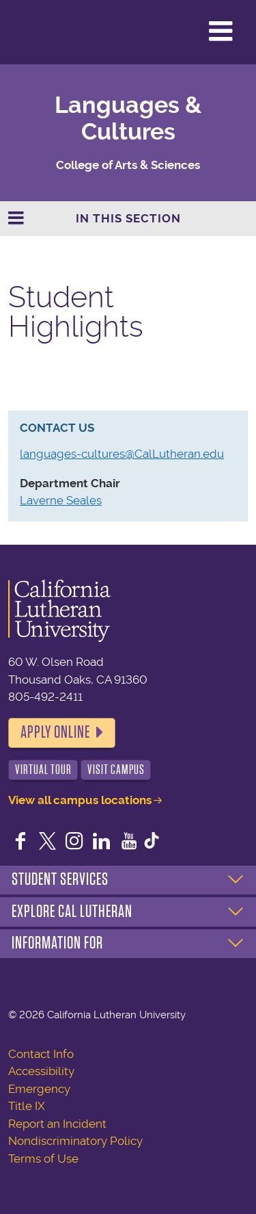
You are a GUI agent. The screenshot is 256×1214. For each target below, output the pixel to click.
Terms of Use (43, 1158)
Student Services (60, 879)
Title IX (26, 1106)
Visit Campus (116, 769)
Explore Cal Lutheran (72, 911)
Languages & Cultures (128, 118)
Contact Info (41, 1054)
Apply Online (55, 732)
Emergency (39, 1089)
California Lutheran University (44, 32)
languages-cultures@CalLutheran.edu (122, 454)
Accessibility (41, 1071)
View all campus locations (80, 800)
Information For (57, 943)
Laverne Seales (61, 500)
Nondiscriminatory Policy (75, 1141)
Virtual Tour (43, 769)
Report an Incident (57, 1124)
